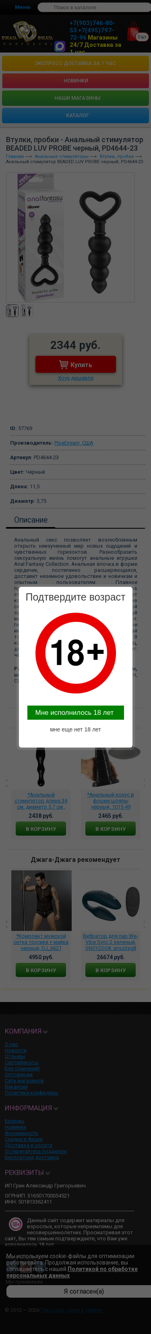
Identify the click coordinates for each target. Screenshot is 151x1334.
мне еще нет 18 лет (75, 729)
